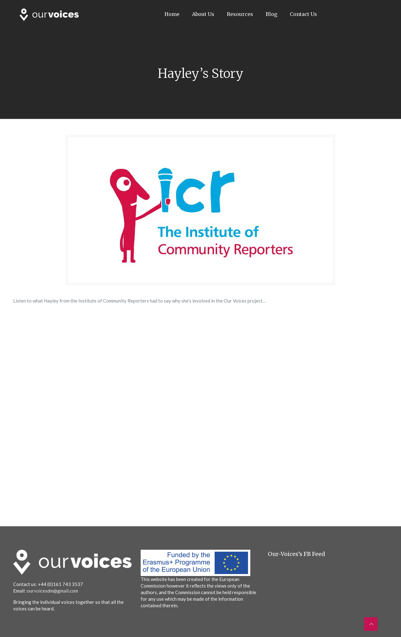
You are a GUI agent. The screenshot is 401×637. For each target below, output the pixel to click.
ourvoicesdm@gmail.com (52, 591)
